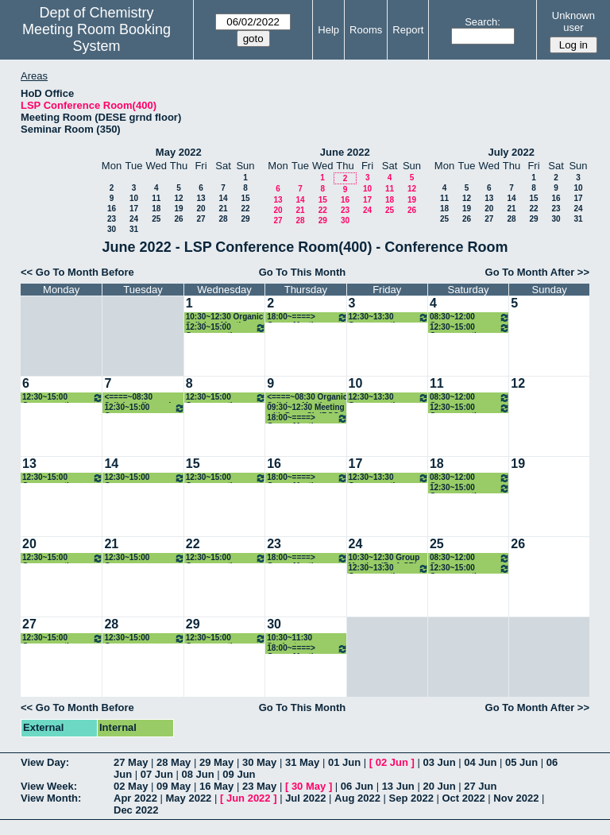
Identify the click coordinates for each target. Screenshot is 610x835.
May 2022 (179, 152)
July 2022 (511, 152)
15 (245, 198)
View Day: (45, 762)
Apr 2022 (135, 798)
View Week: (49, 786)
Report (407, 30)
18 (156, 208)
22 (245, 208)
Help (328, 30)
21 (222, 208)
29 (245, 219)
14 (222, 198)
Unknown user (573, 21)
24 (133, 219)
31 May (302, 762)
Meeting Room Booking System (96, 37)
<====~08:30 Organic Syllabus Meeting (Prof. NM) (307, 397)
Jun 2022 (248, 798)
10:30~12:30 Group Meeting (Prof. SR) (384, 558)
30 (111, 229)
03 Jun (439, 762)
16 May (216, 786)
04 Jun (480, 762)
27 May (131, 762)
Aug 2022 (357, 798)
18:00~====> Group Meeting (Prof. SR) (307, 317)
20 (200, 208)
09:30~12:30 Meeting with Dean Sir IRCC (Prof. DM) (306, 408)
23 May (259, 786)
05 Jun (521, 762)
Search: (482, 22)
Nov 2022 (516, 798)
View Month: (51, 798)
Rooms (365, 30)
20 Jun (439, 786)
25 (156, 219)
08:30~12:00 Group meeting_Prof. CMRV (470, 317)
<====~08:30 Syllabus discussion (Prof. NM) (142, 397)
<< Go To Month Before (77, 272)
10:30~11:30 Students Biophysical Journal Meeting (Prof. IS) (304, 638)
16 (111, 208)
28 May (173, 762)
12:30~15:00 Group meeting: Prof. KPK (62, 397)
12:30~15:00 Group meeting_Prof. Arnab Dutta (144, 408)
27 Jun (480, 786)
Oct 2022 (463, 798)
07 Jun (157, 774)
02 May (131, 786)
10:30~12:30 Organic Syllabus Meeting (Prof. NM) (225, 317)
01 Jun (344, 762)
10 (133, 198)
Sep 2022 (411, 798)
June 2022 (345, 152)
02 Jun (392, 762)
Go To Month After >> (537, 272)
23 (111, 219)
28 (222, 219)
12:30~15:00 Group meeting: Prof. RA (226, 328)
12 (178, 198)
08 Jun (198, 774)
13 (200, 198)
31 (133, 229)
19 (178, 208)
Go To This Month (302, 272)
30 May (259, 762)
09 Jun (238, 774)
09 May (173, 786)
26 (178, 219)
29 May (216, 762)
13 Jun (398, 786)
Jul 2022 (305, 798)
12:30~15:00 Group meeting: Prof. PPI (470, 328)
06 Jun (357, 786)
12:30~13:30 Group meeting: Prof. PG (389, 317)
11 (156, 198)
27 (200, 219)
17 (133, 208)
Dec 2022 (136, 810)
